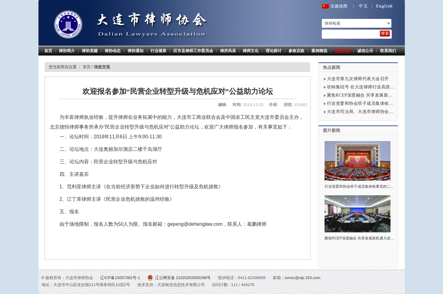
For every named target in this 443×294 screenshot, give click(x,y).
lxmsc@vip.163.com (303, 277)
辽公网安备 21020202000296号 (179, 277)
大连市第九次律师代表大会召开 (358, 78)
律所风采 (228, 50)
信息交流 (342, 50)
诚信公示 (365, 50)
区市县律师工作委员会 (193, 50)
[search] (385, 33)
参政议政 (296, 50)
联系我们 (388, 50)
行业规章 (158, 50)
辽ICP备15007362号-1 (120, 277)
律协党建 (90, 50)
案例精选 (319, 50)
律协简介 (67, 50)
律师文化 (251, 50)
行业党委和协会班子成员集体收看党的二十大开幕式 (378, 103)
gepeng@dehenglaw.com (195, 224)
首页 (48, 50)
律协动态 (113, 50)
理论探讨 (273, 50)
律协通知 (135, 50)
